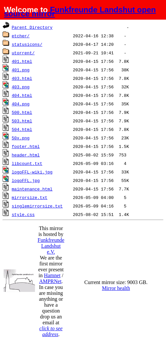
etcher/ (21, 36)
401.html (22, 61)
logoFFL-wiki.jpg (32, 172)
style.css (23, 214)
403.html (22, 78)
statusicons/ (27, 44)
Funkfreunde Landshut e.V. (51, 246)
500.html (22, 112)
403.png (21, 87)
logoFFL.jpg (26, 180)
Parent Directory (32, 27)
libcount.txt (27, 163)
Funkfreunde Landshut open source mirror (80, 11)
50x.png (21, 138)
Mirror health (116, 288)
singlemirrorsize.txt (37, 206)
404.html (22, 95)
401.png (21, 70)
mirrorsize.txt (29, 197)
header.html (26, 155)
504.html (22, 129)
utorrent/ (23, 53)
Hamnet (52, 275)
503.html (22, 121)
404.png (21, 104)
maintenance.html (32, 189)
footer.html (26, 146)
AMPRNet (50, 281)
